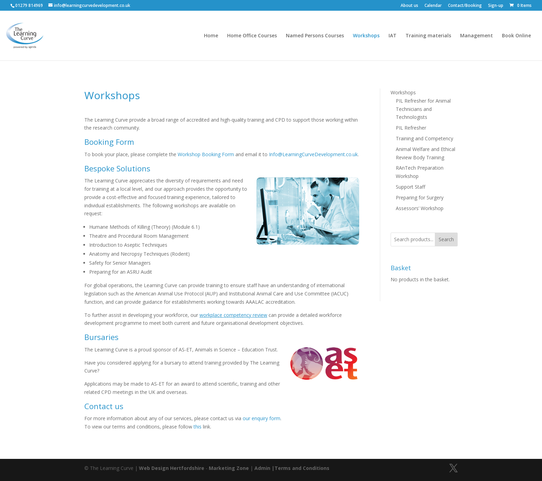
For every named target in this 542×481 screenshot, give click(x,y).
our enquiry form (261, 418)
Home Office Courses (252, 36)
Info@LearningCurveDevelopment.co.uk (313, 154)
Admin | (264, 468)
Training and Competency (424, 138)
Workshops (366, 36)
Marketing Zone (229, 468)
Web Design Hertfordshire (171, 468)
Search (446, 239)
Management (476, 36)
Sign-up (495, 5)
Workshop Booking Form (206, 154)
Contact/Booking (465, 5)
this (198, 426)
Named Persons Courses (315, 36)
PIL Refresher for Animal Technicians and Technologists (423, 109)
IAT (392, 36)
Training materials (428, 36)
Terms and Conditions (301, 468)
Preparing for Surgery (419, 197)
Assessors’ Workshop (419, 208)
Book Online (516, 36)
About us (409, 5)
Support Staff (410, 186)
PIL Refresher (411, 127)
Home (211, 36)
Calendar (433, 5)
